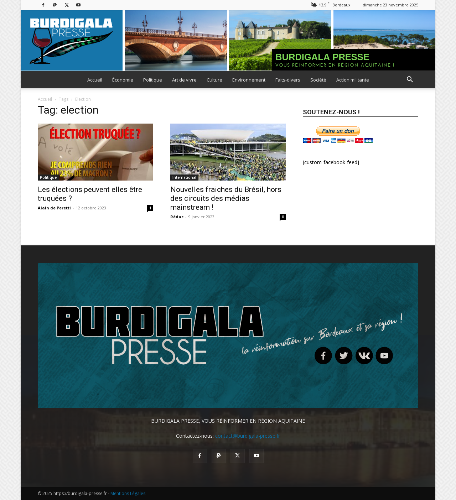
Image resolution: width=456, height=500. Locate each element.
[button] (409, 80)
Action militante (352, 80)
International (184, 177)
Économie (122, 80)
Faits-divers (287, 80)
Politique (152, 80)
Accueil (94, 80)
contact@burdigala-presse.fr (247, 435)
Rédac (176, 216)
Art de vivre (184, 80)
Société (318, 80)
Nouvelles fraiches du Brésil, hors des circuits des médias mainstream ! (225, 198)
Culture (214, 80)
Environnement (248, 80)
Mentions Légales (127, 493)
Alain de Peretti (54, 207)
